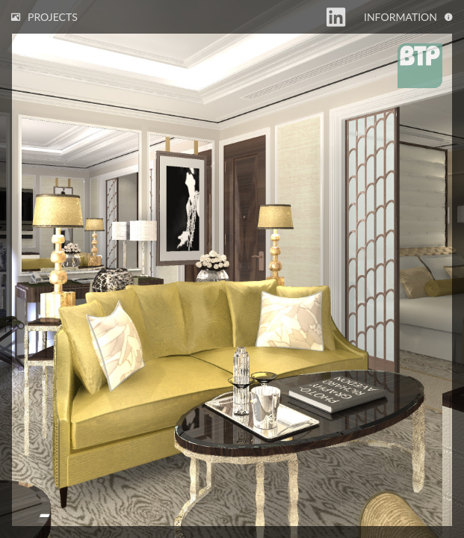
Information (408, 16)
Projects (44, 16)
